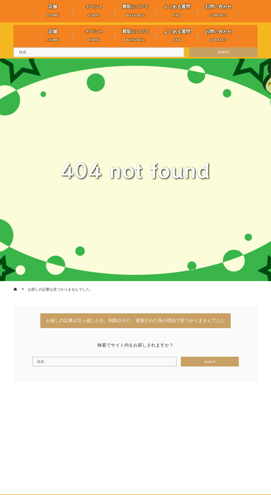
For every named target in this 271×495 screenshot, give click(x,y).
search (223, 52)
